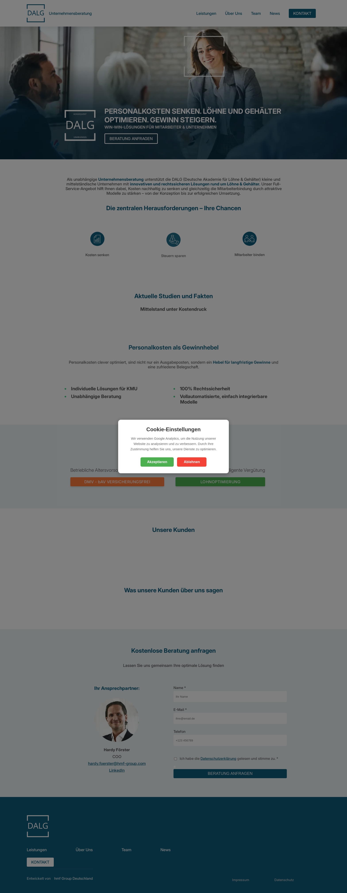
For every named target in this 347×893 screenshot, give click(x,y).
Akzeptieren (157, 462)
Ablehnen (192, 462)
